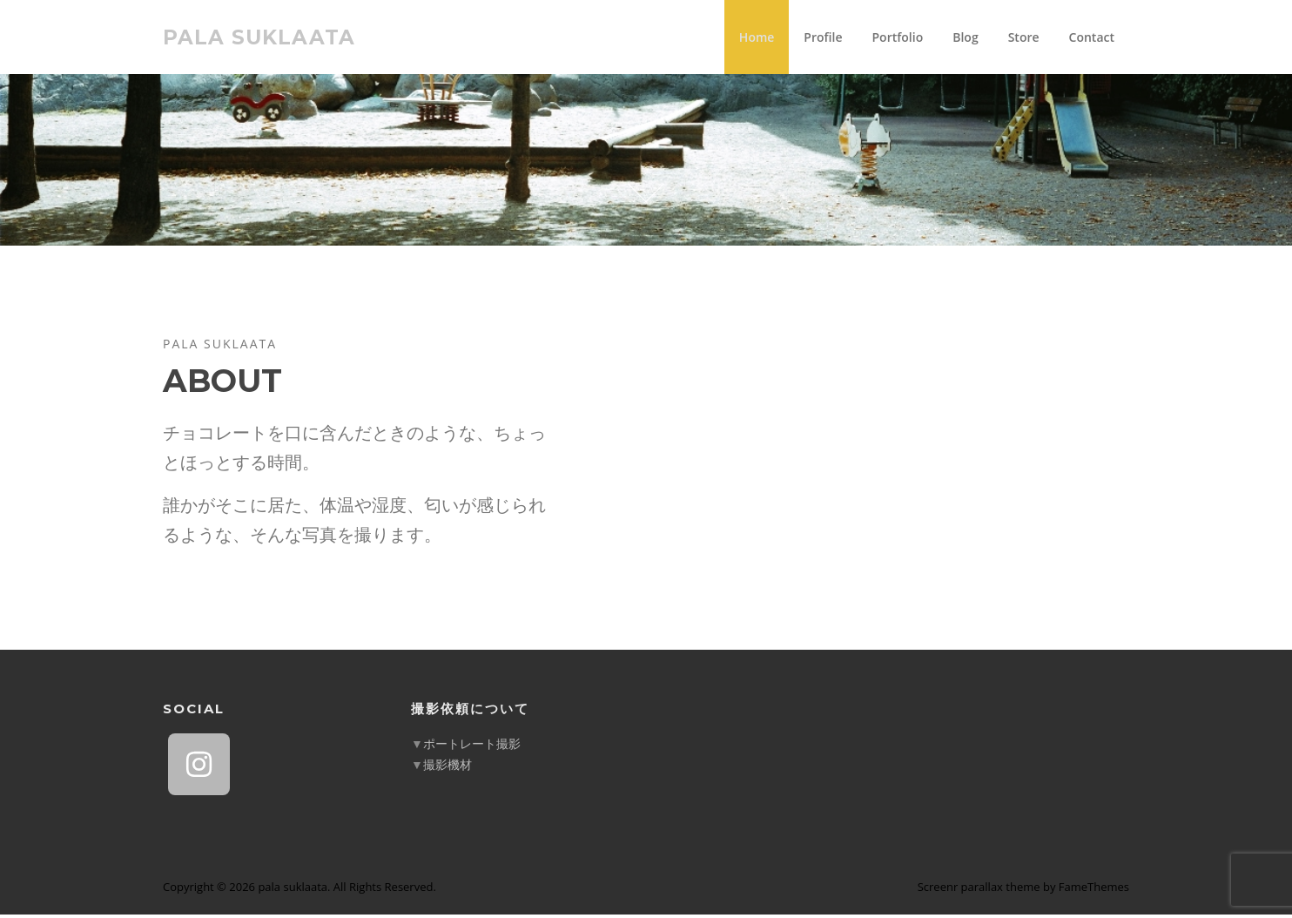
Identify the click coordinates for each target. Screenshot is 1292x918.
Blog (965, 37)
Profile (823, 37)
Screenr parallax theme (979, 890)
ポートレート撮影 (472, 747)
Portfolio (898, 37)
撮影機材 (447, 767)
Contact (1091, 37)
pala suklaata (259, 36)
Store (1024, 37)
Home (757, 37)
